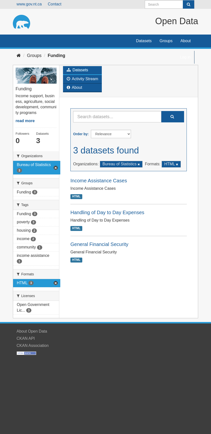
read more (25, 121)
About (185, 41)
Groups (166, 41)
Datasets (144, 41)
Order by (80, 134)
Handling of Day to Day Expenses (107, 212)
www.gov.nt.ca (29, 4)
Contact (54, 4)
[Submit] (188, 4)
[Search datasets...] (117, 116)
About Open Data (32, 331)
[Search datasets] (169, 4)
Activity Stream (82, 79)
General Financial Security (99, 244)
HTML (76, 196)
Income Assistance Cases (98, 180)
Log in (185, 57)
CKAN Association (33, 345)
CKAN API (26, 338)
